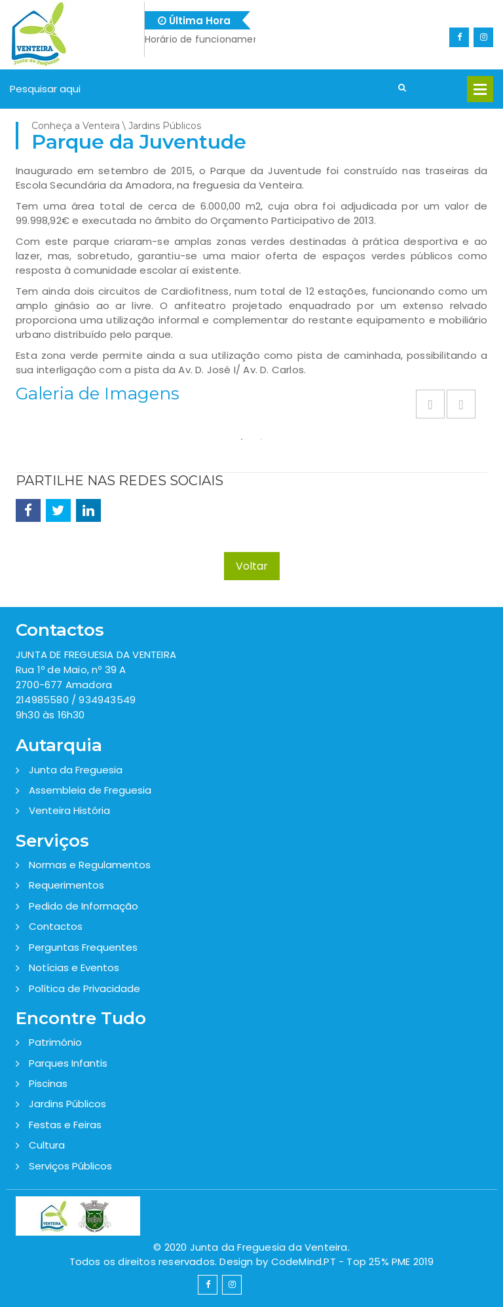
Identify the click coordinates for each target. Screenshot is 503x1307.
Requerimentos (66, 885)
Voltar (252, 566)
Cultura (47, 1145)
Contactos (56, 926)
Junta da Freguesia (75, 770)
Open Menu (480, 89)
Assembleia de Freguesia (90, 790)
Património (55, 1042)
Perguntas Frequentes (83, 947)
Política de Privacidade (84, 988)
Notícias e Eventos (74, 967)
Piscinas (48, 1083)
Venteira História (69, 810)
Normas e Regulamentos (90, 865)
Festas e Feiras (65, 1125)
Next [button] (461, 404)
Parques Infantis (68, 1063)
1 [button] (241, 439)
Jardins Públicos (67, 1104)
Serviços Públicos (70, 1166)
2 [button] (261, 439)
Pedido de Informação (83, 906)
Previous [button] (430, 404)
